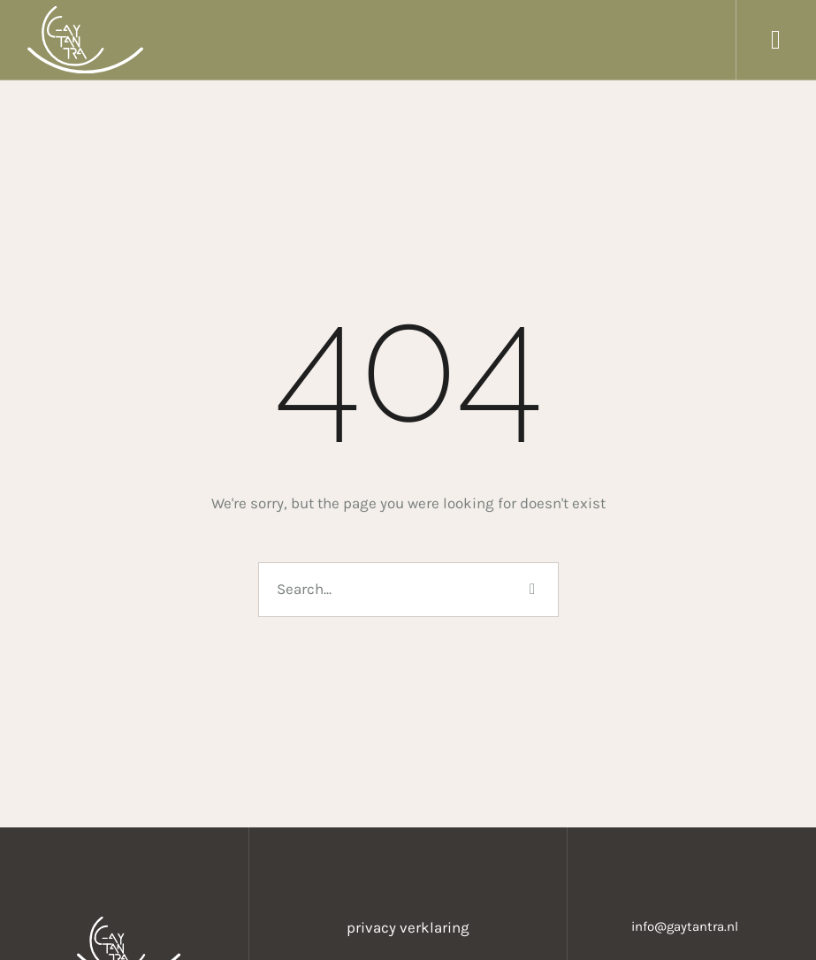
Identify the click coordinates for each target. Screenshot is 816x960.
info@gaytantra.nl (684, 926)
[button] (776, 40)
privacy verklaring (408, 927)
